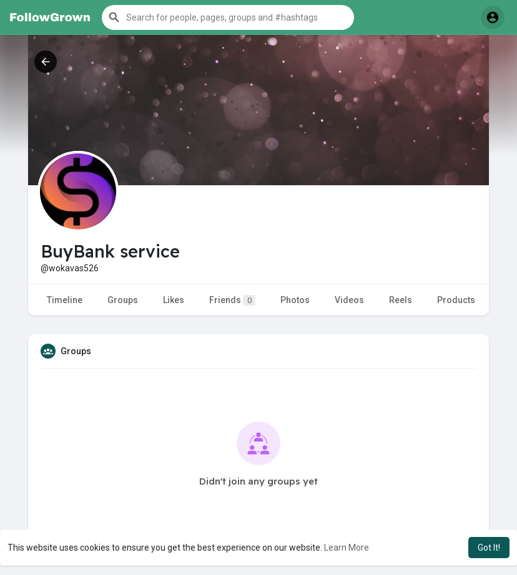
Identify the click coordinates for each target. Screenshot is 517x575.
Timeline (64, 300)
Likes (173, 300)
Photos (295, 300)
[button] (228, 17)
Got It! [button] (489, 548)
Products (456, 300)
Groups (122, 300)
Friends (232, 300)
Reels (400, 300)
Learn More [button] (346, 548)
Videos (349, 300)
